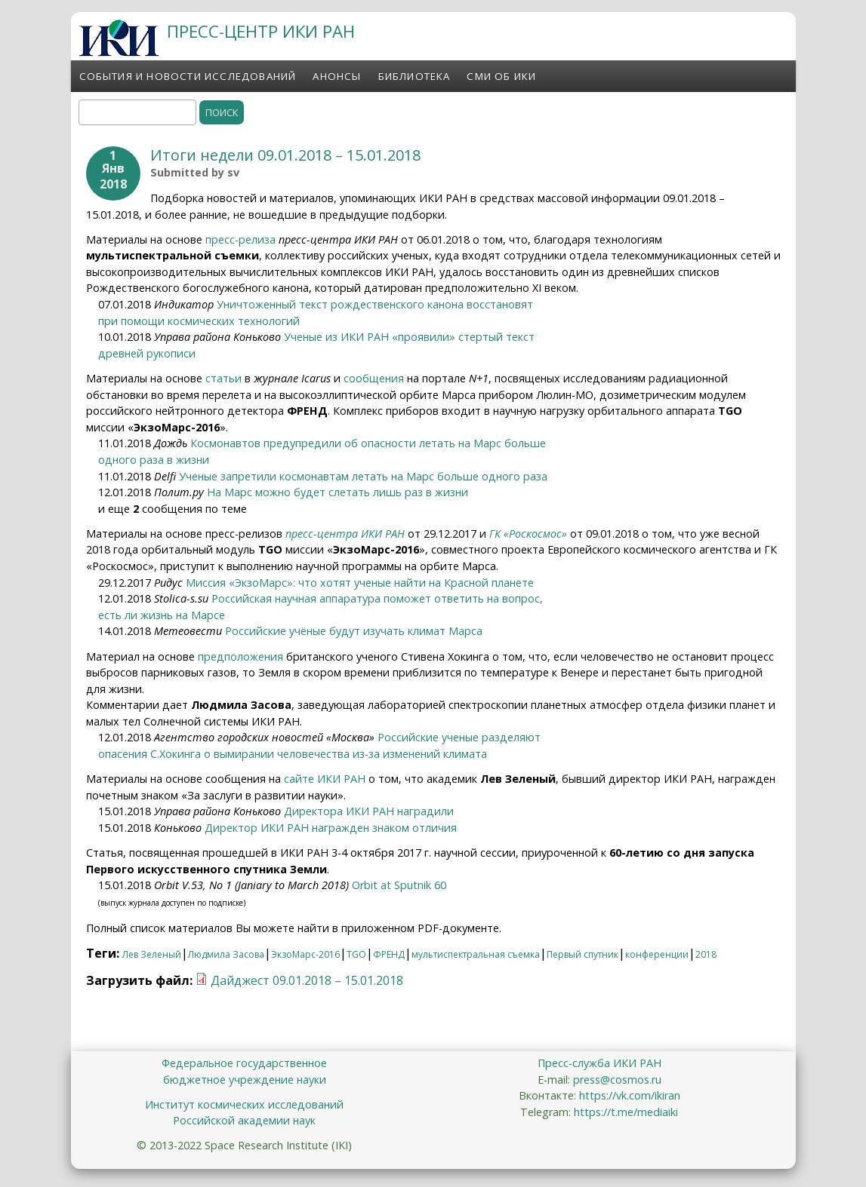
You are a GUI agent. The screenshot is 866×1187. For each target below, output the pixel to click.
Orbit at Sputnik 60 (399, 885)
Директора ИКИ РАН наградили (369, 811)
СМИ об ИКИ (501, 76)
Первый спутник (582, 954)
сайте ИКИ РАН (324, 778)
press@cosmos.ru (617, 1079)
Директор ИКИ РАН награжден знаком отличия (331, 827)
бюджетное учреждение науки (244, 1079)
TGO (356, 954)
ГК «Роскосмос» (528, 533)
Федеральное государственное (244, 1063)
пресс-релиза (240, 239)
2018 (706, 954)
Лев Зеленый (151, 954)
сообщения (374, 378)
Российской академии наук (244, 1120)
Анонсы (337, 76)
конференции (657, 954)
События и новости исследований (188, 76)
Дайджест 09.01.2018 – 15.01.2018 (307, 980)
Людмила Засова (226, 954)
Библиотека (414, 76)
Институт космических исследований (244, 1104)
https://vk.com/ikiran (629, 1095)
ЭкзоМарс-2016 (305, 954)
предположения (240, 656)
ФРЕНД (389, 954)
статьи (222, 378)
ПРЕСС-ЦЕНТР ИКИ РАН (261, 31)
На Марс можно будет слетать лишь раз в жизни (337, 492)
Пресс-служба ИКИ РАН (599, 1063)
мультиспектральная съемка (475, 954)
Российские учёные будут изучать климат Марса (353, 631)
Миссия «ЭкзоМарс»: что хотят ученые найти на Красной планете (360, 582)
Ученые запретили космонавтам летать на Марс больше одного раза (363, 476)
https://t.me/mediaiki (626, 1112)
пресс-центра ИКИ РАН (345, 533)
